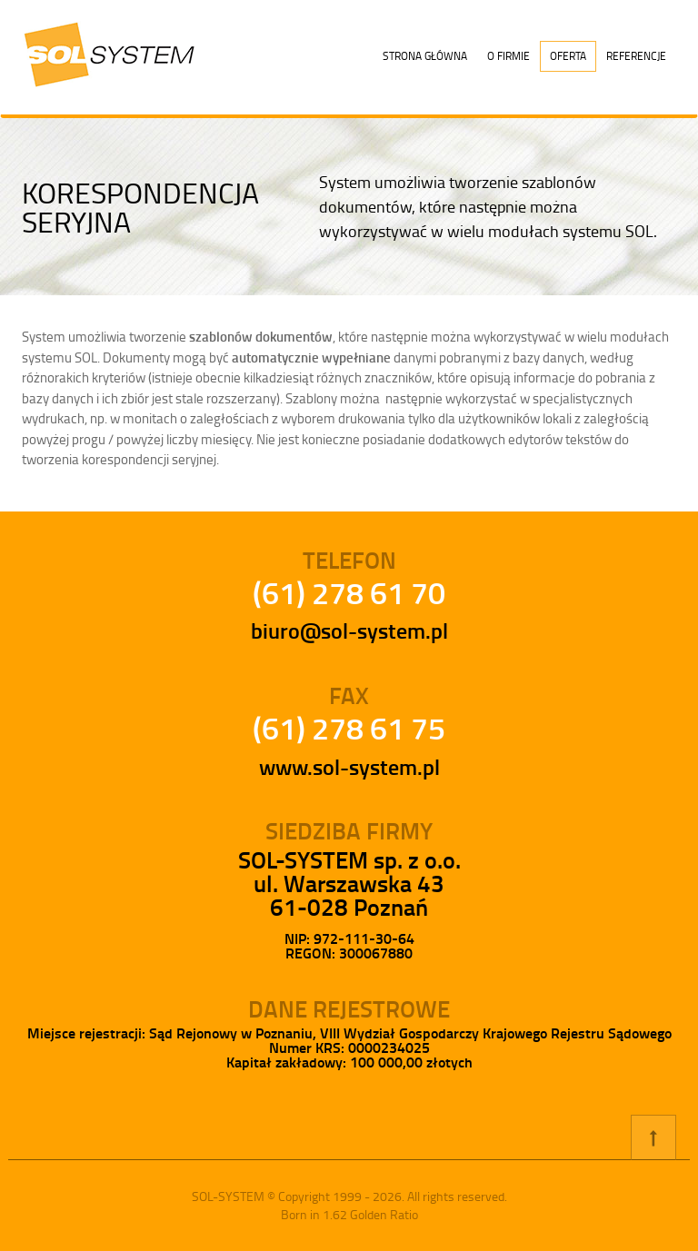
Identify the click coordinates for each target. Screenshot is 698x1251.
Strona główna (425, 56)
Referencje (636, 56)
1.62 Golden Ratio (370, 1214)
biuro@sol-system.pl (349, 630)
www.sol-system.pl (349, 766)
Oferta (568, 56)
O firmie (508, 56)
